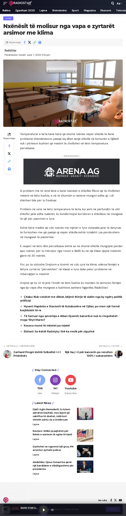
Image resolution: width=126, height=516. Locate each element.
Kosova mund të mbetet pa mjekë (47, 325)
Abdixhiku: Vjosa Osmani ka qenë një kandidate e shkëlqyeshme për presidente (53, 466)
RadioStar (11, 50)
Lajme (8, 18)
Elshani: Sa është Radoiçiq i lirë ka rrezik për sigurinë (59, 331)
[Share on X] (29, 42)
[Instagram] (55, 385)
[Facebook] (40, 385)
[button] (6, 3)
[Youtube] (70, 385)
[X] (115, 500)
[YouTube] (120, 500)
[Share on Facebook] (24, 42)
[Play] (43, 509)
